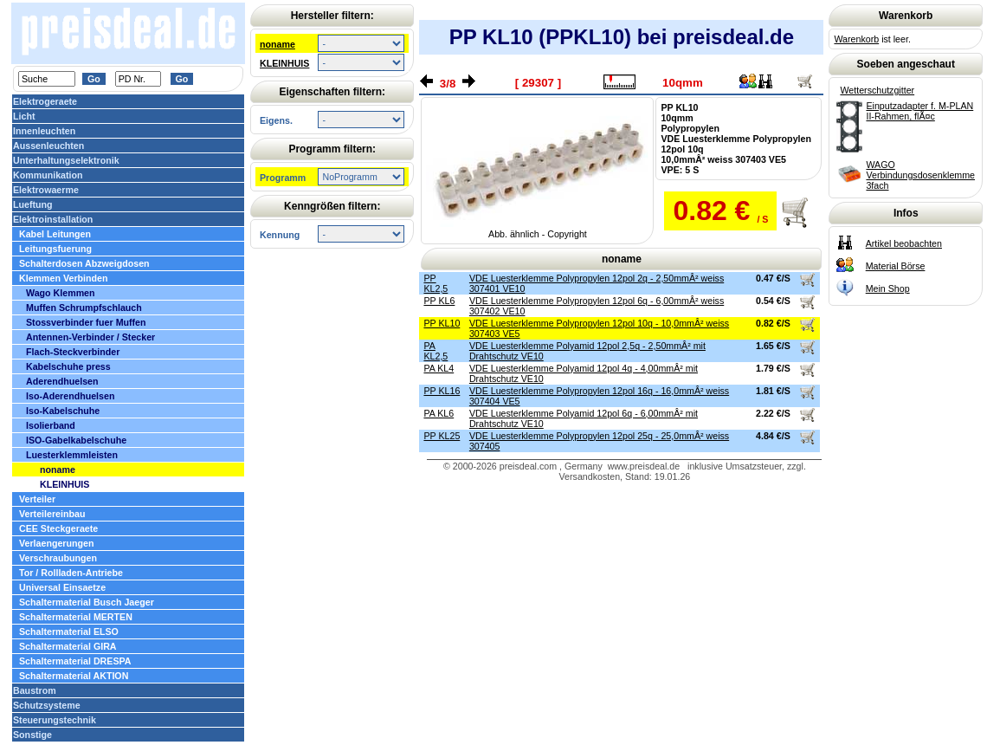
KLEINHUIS (284, 63)
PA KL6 (438, 413)
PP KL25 (441, 436)
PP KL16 (441, 390)
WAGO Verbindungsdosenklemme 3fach (920, 175)
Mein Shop (888, 288)
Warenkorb (856, 39)
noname (277, 44)
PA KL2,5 (435, 350)
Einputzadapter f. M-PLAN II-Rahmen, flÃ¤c (919, 110)
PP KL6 (439, 300)
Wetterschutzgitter (877, 90)
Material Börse (896, 266)
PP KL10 (441, 323)
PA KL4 (438, 368)
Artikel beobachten (904, 243)
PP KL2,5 (435, 283)
